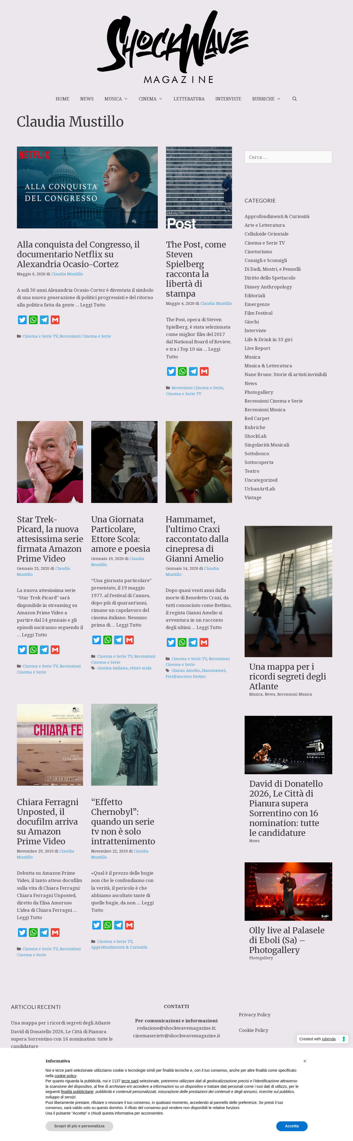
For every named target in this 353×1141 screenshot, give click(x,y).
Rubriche (269, 99)
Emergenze (257, 304)
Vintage (253, 497)
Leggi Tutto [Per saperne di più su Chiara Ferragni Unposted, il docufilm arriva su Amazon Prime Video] (29, 917)
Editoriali (255, 295)
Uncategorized (261, 480)
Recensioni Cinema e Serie (85, 336)
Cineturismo (258, 251)
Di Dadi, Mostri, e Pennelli (273, 269)
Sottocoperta (259, 462)
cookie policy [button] (65, 1076)
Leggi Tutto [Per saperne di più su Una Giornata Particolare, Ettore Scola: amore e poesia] (128, 625)
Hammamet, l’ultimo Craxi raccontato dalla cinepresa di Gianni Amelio (197, 539)
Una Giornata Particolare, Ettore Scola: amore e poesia (120, 534)
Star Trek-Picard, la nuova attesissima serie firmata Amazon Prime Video (50, 539)
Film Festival (258, 313)
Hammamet (213, 670)
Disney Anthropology (268, 287)
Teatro (252, 471)
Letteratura (189, 99)
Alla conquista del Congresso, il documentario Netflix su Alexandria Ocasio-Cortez (78, 254)
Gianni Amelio (186, 670)
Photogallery (259, 392)
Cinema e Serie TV (40, 336)
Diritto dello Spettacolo (270, 278)
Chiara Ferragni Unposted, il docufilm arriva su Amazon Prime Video (48, 822)
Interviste (228, 99)
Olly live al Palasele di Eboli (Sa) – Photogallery (287, 940)
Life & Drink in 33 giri (268, 339)
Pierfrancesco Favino (186, 676)
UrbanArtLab (260, 488)
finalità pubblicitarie (77, 1091)
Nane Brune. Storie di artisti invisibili (286, 374)
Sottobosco (257, 453)
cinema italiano (112, 668)
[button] (305, 1061)
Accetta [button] (292, 1126)
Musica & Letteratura (268, 365)
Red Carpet (257, 418)
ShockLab (256, 436)
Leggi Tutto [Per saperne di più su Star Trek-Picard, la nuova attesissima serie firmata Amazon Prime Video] (34, 634)
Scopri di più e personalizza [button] (79, 1126)
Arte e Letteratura (265, 225)
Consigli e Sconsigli (266, 260)
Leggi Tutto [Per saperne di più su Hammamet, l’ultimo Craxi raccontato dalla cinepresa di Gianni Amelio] (209, 627)
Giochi (252, 321)
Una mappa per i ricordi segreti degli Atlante (287, 677)
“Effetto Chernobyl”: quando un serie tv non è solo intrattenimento (123, 822)
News (87, 99)
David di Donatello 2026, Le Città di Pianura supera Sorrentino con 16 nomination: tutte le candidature (286, 808)
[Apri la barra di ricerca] (294, 99)
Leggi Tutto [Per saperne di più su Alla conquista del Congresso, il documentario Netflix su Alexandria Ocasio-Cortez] (92, 305)
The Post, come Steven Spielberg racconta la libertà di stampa (196, 269)
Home (62, 99)
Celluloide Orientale (267, 234)
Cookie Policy (253, 1030)
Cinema (153, 99)
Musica (119, 99)
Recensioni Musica (265, 409)
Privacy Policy (255, 1014)
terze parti (129, 1081)
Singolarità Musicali (267, 445)
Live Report (257, 348)
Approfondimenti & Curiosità (119, 947)
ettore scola (141, 668)
